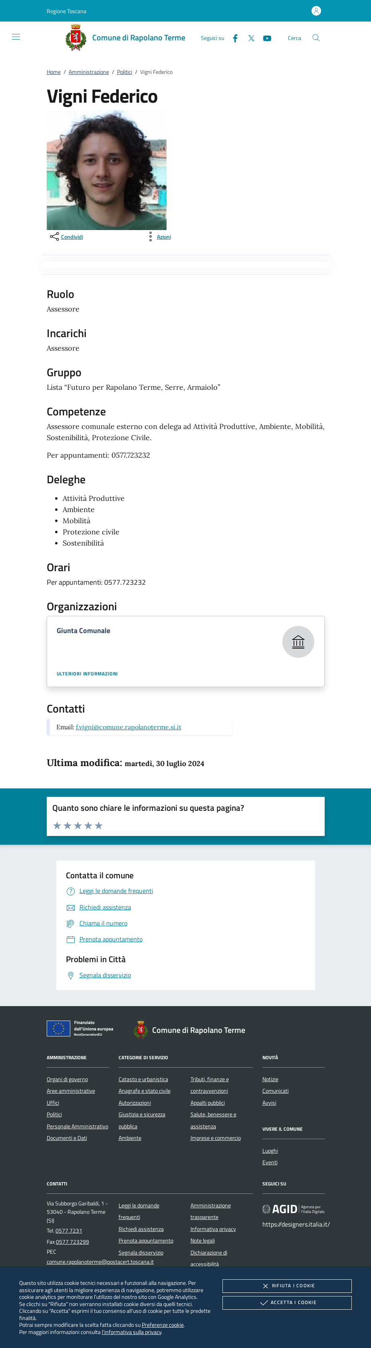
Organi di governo (67, 1079)
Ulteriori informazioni (87, 674)
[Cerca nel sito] (316, 37)
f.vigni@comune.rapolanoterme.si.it (128, 727)
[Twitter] (248, 37)
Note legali (202, 1240)
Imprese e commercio (215, 1138)
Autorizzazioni (135, 1102)
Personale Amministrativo (77, 1126)
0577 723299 (72, 1241)
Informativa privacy (213, 1229)
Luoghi (270, 1150)
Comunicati (275, 1090)
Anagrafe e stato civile (145, 1090)
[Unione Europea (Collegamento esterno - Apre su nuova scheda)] (82, 1030)
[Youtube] (264, 37)
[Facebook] (232, 37)
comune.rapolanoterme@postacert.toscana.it (100, 1261)
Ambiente (130, 1138)
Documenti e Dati (67, 1138)
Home (54, 71)
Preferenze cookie (163, 1324)
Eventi (270, 1162)
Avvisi (269, 1102)
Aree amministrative (71, 1090)
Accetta (287, 1302)
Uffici (53, 1102)
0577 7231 (69, 1230)
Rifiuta (287, 1286)
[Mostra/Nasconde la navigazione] (16, 37)
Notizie (270, 1079)
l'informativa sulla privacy (131, 1332)
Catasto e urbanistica (143, 1079)
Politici (124, 71)
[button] (66, 11)
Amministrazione (89, 71)
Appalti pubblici (207, 1102)
